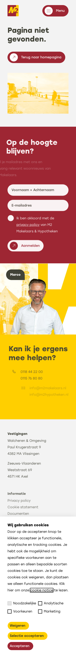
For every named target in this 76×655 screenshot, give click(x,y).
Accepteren (19, 646)
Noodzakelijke (21, 603)
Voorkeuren (19, 611)
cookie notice (41, 590)
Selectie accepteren (27, 636)
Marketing (49, 611)
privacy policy (28, 242)
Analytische (50, 603)
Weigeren (17, 626)
